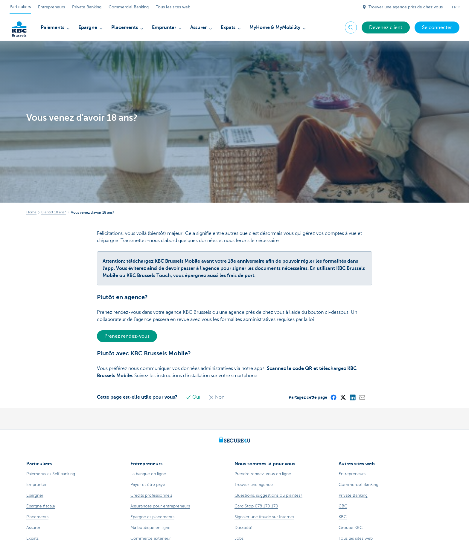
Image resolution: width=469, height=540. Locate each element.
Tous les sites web (173, 7)
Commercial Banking (129, 7)
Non (216, 397)
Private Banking (86, 7)
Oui (193, 397)
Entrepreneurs (51, 7)
